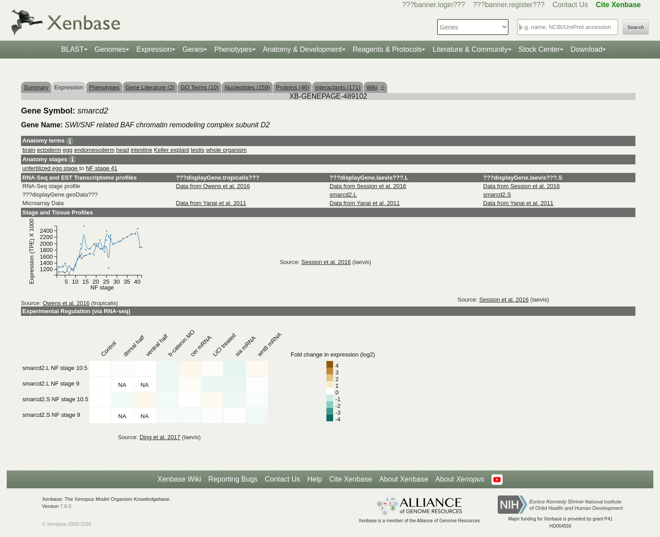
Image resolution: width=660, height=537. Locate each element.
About (460, 479)
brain (28, 150)
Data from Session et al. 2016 (368, 186)
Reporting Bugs (233, 479)
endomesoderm (94, 150)
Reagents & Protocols (387, 49)
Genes (192, 49)
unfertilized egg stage (50, 168)
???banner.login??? (433, 4)
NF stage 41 (102, 168)
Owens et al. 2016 (65, 303)
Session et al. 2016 (326, 262)
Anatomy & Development (302, 49)
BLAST (72, 49)
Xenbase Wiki (179, 479)
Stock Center (539, 49)
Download (586, 49)
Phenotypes (233, 49)
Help (314, 479)
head (122, 150)
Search (635, 27)
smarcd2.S (497, 194)
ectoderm (49, 150)
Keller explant (171, 150)
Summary (36, 87)
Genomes (110, 49)
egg (67, 150)
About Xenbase (403, 479)
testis (197, 150)
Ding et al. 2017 (160, 437)
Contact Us (570, 4)
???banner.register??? (509, 4)
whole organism (226, 150)
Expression (154, 49)
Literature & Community (470, 49)
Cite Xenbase (350, 479)
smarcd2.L (343, 194)
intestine (141, 150)
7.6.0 (65, 506)
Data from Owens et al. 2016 (213, 186)
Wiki (375, 87)
